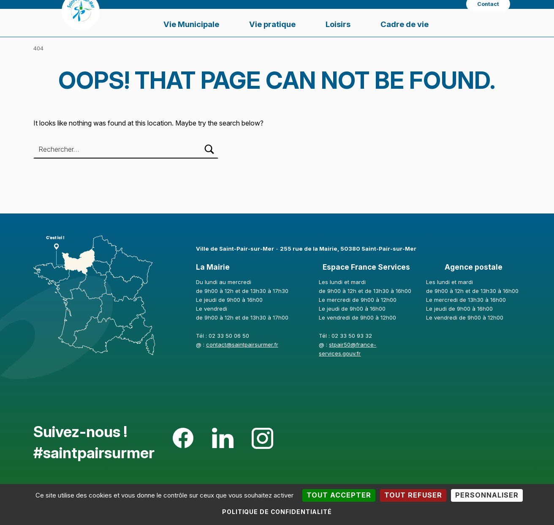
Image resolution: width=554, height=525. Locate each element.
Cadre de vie (404, 24)
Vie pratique (272, 24)
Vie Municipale (191, 24)
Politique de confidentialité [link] (277, 511)
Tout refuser (413, 495)
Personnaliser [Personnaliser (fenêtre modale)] (487, 495)
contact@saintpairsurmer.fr (242, 344)
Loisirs (338, 24)
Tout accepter (339, 495)
